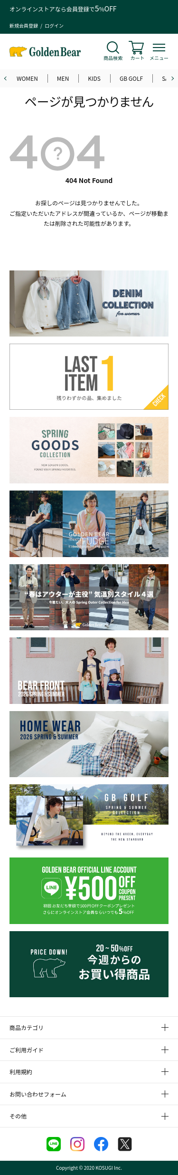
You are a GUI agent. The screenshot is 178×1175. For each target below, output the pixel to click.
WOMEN (27, 78)
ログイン (54, 25)
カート (138, 57)
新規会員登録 (23, 25)
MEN (63, 78)
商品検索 (112, 57)
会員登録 (77, 9)
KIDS (94, 78)
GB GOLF (131, 78)
